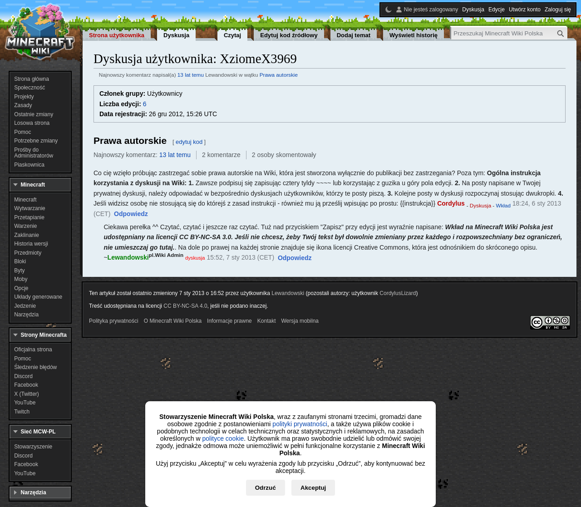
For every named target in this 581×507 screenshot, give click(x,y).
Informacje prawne (229, 321)
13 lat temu (190, 75)
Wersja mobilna (300, 321)
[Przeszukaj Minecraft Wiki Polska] (509, 33)
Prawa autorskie (279, 75)
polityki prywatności (299, 424)
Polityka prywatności (113, 321)
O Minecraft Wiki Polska (173, 321)
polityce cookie (223, 438)
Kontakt (266, 321)
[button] (131, 214)
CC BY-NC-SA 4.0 (185, 306)
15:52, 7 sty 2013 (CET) (240, 257)
